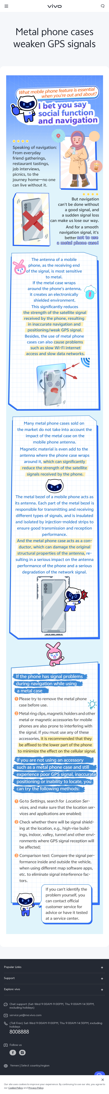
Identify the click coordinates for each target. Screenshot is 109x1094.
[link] (13, 1053)
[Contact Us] (99, 1075)
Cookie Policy (15, 1088)
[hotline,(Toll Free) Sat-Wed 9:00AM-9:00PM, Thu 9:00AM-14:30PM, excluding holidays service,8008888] (54, 1028)
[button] (6, 6)
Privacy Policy (35, 1088)
